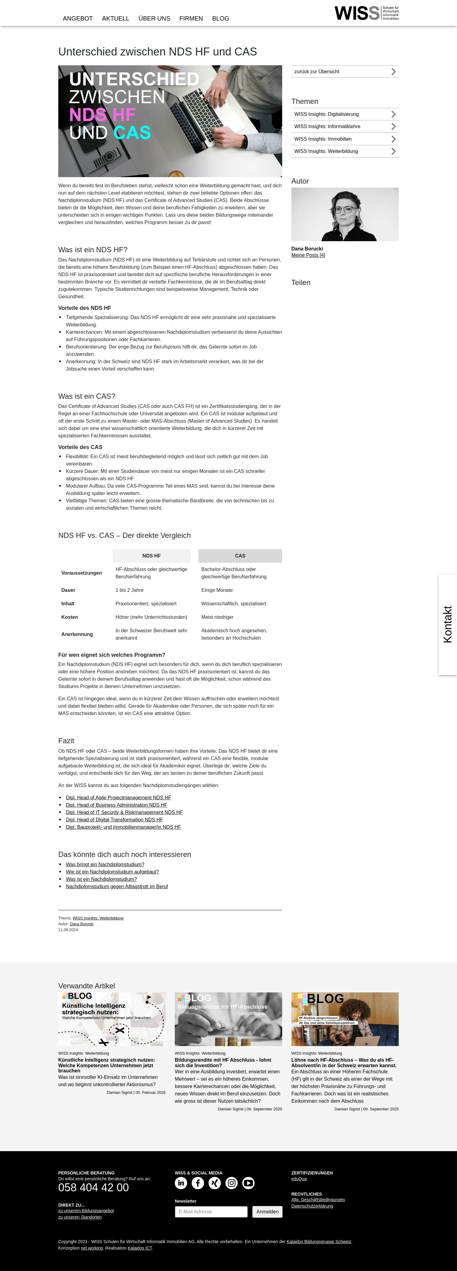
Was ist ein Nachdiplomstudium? (101, 879)
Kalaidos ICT (140, 1248)
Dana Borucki (82, 924)
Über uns (154, 18)
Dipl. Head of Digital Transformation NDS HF (114, 819)
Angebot (78, 18)
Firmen (191, 18)
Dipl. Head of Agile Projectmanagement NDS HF (118, 797)
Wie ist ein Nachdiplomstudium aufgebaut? (112, 871)
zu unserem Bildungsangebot (86, 1210)
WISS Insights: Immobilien (323, 139)
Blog (220, 18)
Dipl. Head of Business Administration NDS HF (116, 805)
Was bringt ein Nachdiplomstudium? (105, 864)
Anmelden (267, 1211)
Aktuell (115, 18)
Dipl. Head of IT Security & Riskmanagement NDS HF (124, 812)
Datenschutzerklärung (312, 1206)
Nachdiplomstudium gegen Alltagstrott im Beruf (117, 886)
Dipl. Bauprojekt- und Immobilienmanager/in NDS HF (123, 827)
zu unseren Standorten (80, 1217)
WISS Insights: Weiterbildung (98, 918)
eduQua (299, 1178)
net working (92, 1248)
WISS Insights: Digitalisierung (326, 114)
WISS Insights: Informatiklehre (327, 126)
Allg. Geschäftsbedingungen (318, 1199)
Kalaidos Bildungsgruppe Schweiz (319, 1241)
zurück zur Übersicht (316, 71)
